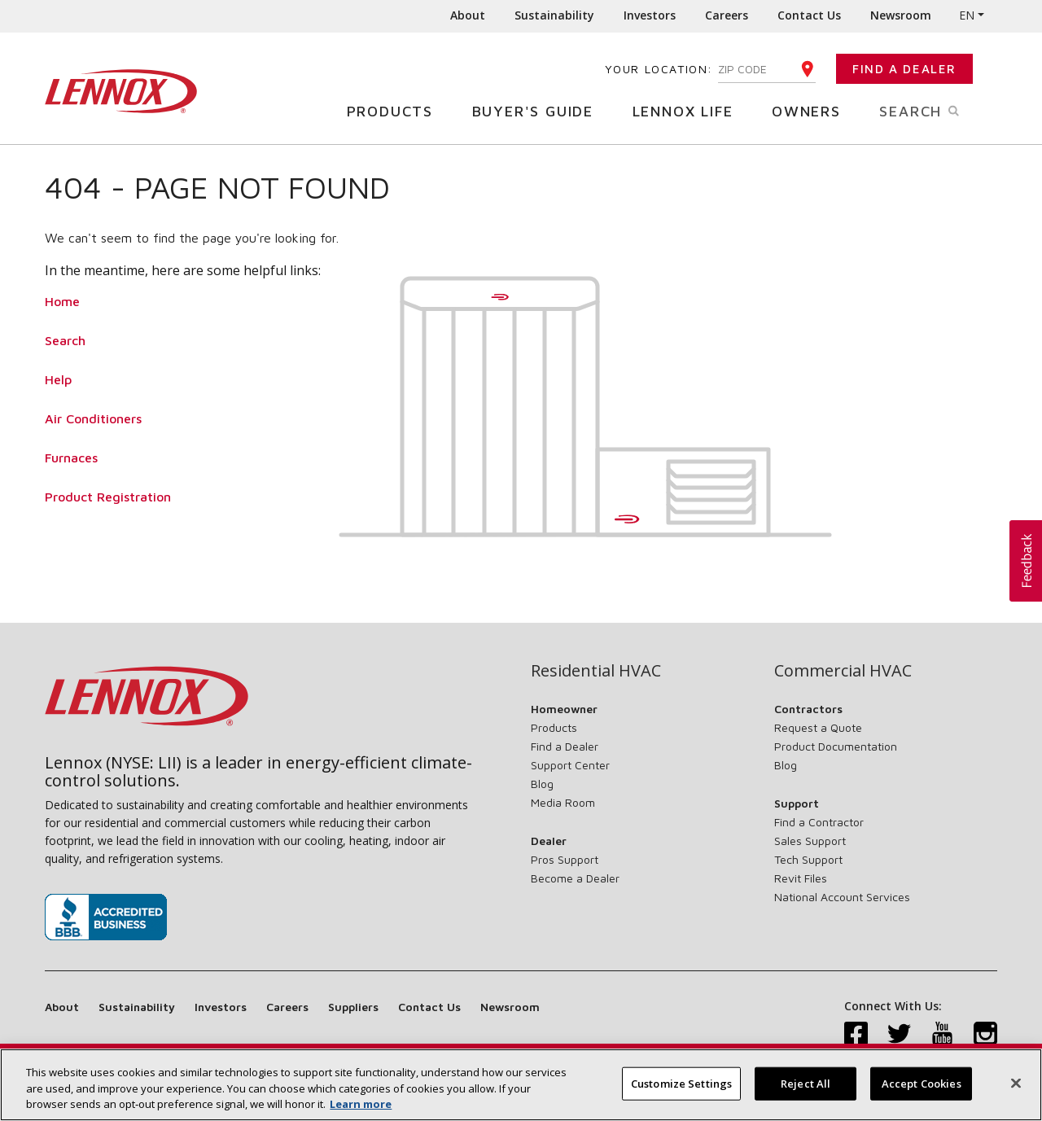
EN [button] (966, 15)
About (467, 15)
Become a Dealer (575, 878)
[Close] (1016, 1089)
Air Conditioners (93, 418)
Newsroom (900, 15)
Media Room (563, 802)
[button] (1025, 561)
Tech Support (808, 859)
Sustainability (554, 15)
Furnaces (71, 457)
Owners (812, 110)
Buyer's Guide (539, 110)
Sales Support (810, 840)
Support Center (570, 765)
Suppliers (353, 1007)
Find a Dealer (904, 69)
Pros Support (564, 859)
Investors (650, 15)
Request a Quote (818, 727)
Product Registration (108, 496)
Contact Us (809, 15)
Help (58, 379)
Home (62, 301)
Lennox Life (689, 110)
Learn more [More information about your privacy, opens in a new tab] (361, 1111)
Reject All (805, 1090)
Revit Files (800, 878)
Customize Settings (681, 1090)
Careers (726, 15)
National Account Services (842, 897)
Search (938, 110)
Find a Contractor (819, 822)
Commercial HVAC (843, 671)
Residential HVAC (596, 671)
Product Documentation (835, 746)
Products (396, 110)
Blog (542, 783)
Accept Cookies (921, 1090)
